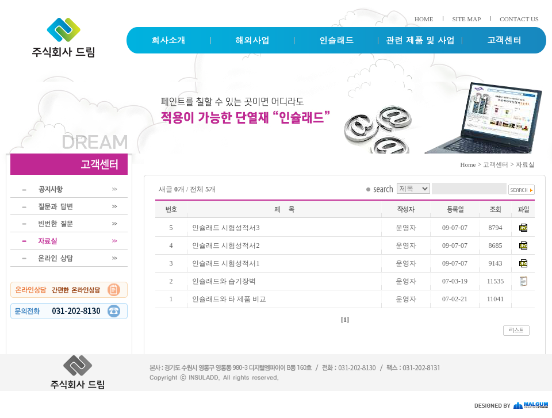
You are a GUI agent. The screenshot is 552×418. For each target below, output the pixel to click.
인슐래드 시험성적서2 (225, 245)
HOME (424, 19)
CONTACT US (519, 19)
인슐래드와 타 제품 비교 (229, 299)
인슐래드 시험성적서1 (225, 263)
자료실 (525, 164)
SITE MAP (467, 19)
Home (468, 164)
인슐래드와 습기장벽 (224, 281)
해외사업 (252, 40)
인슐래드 (336, 40)
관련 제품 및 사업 (420, 40)
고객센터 (504, 40)
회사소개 (168, 40)
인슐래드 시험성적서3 (225, 228)
